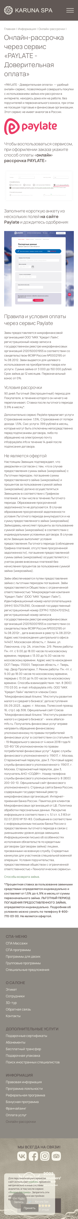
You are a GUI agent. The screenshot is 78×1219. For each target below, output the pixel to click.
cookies (33, 1181)
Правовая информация (24, 1082)
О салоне (15, 982)
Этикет (11, 989)
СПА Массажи (16, 943)
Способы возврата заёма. (22, 877)
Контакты (13, 1016)
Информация (27, 29)
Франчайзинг (16, 1108)
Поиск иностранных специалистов (33, 1062)
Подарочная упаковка (23, 1055)
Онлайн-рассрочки (51, 29)
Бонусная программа (22, 1101)
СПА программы (18, 950)
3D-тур (11, 1002)
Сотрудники (15, 996)
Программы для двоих (23, 956)
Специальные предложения (27, 969)
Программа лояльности (24, 1088)
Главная (9, 29)
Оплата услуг (16, 1115)
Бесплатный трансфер (23, 1049)
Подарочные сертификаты (26, 1035)
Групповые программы (23, 963)
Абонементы (15, 1042)
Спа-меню (16, 936)
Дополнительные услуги (32, 1028)
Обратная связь (18, 1009)
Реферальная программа (25, 1095)
